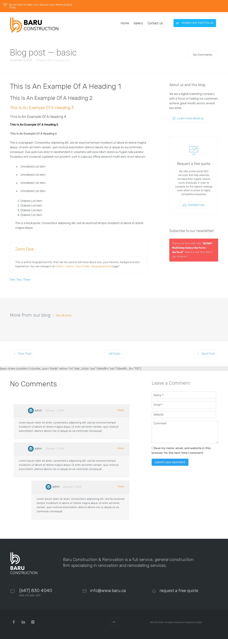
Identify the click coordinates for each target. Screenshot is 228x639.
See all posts (64, 315)
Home (125, 23)
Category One (44, 60)
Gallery (138, 23)
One (12, 279)
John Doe (24, 249)
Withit (199, 622)
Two (19, 279)
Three (26, 279)
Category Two (62, 60)
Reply (121, 410)
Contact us (155, 23)
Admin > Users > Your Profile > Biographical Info (84, 266)
